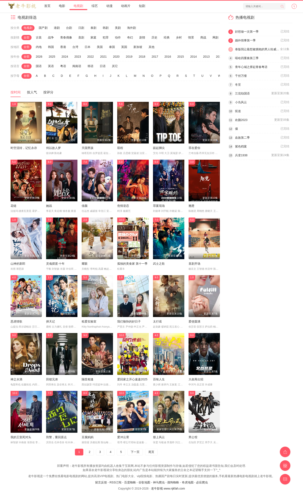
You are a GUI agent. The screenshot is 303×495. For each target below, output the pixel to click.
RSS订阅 (115, 482)
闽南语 (76, 66)
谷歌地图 (144, 482)
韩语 (90, 66)
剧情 (142, 37)
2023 (77, 56)
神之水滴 (16, 379)
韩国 (51, 47)
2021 (103, 56)
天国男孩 (87, 148)
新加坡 (137, 47)
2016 (168, 56)
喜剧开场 (194, 263)
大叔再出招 (196, 379)
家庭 (93, 37)
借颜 (85, 205)
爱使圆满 (194, 321)
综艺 (95, 6)
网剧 (215, 37)
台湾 (75, 47)
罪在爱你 (194, 148)
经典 (167, 37)
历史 (154, 37)
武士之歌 (159, 263)
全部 (26, 37)
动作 (118, 37)
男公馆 (193, 437)
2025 (52, 56)
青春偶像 (66, 37)
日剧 (81, 27)
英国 (124, 47)
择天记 (50, 321)
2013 (206, 56)
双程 (120, 148)
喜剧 (81, 37)
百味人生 (159, 379)
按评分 (48, 92)
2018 (142, 56)
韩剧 (106, 27)
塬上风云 (159, 437)
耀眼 (85, 263)
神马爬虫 (159, 482)
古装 (39, 37)
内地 (39, 47)
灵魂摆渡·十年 (55, 263)
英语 (51, 66)
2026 (39, 56)
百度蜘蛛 (130, 482)
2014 (193, 56)
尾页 (151, 452)
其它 (115, 66)
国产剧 (43, 27)
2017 (155, 56)
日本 (87, 47)
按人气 (32, 92)
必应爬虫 (202, 482)
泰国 (112, 47)
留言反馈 (101, 482)
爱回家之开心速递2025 (132, 379)
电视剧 (78, 6)
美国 (100, 47)
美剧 (118, 27)
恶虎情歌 (16, 321)
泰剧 (93, 27)
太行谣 (157, 321)
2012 (219, 56)
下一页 (135, 452)
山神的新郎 (18, 263)
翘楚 (191, 205)
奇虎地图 (188, 482)
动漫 (109, 6)
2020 (116, 56)
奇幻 (130, 37)
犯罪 (106, 37)
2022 (90, 56)
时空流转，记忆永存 (24, 148)
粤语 (63, 66)
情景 (191, 37)
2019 (129, 56)
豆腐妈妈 (87, 437)
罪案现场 (159, 205)
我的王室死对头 (21, 437)
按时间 (16, 92)
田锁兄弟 (52, 379)
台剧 (69, 27)
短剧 (142, 6)
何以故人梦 (53, 148)
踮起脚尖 (159, 148)
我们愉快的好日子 (129, 321)
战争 (51, 37)
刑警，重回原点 (56, 437)
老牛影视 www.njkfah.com (168, 488)
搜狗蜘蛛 (173, 482)
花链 (13, 205)
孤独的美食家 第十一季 (132, 263)
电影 (62, 6)
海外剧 (131, 27)
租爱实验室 (89, 321)
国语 (39, 66)
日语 (103, 66)
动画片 (125, 6)
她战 (49, 205)
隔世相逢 (87, 379)
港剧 (57, 27)
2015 (180, 56)
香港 (63, 47)
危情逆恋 (123, 205)
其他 (151, 47)
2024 (64, 56)
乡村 (179, 37)
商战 (203, 37)
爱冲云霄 (123, 437)
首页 (47, 6)
